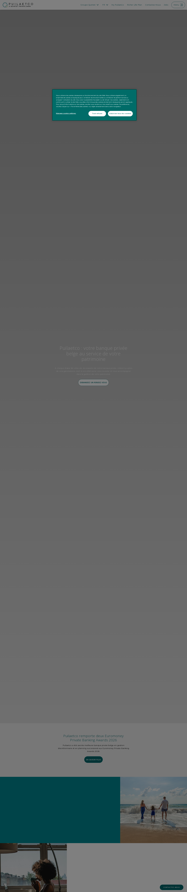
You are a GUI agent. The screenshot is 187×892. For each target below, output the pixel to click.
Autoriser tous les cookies (120, 113)
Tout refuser (97, 113)
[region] (94, 105)
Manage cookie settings (66, 113)
